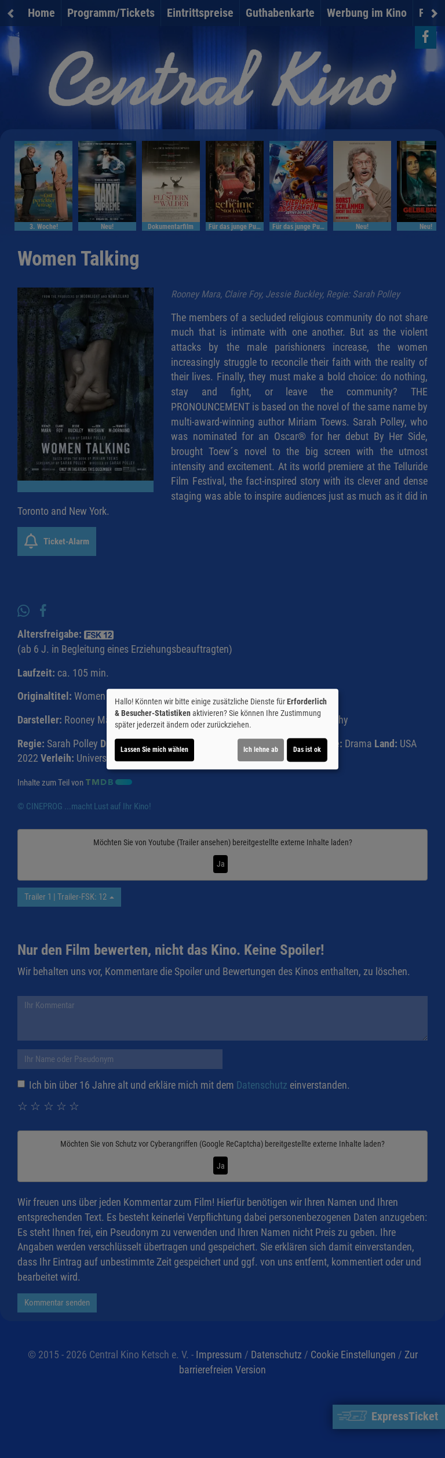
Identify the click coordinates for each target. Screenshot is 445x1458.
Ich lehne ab (260, 750)
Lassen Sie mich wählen (154, 750)
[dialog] (222, 729)
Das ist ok (307, 750)
